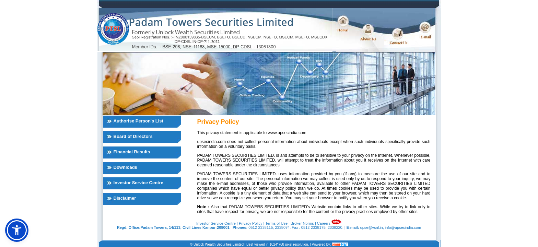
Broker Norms (302, 223)
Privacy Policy (250, 223)
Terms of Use (276, 223)
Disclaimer (125, 198)
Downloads (125, 167)
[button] (17, 230)
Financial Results (132, 151)
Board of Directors (133, 136)
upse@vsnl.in (371, 227)
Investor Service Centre (138, 182)
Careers (323, 223)
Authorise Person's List (138, 121)
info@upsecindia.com (403, 227)
